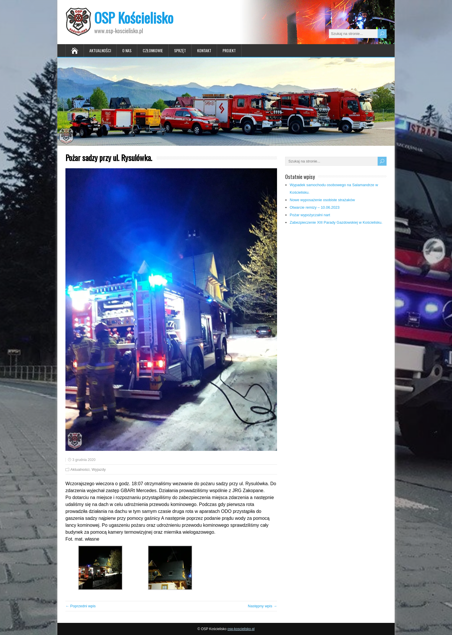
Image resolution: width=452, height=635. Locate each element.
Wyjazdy (99, 469)
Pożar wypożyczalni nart (310, 215)
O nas (126, 50)
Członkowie (153, 50)
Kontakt (204, 50)
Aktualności (100, 50)
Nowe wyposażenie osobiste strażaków (322, 200)
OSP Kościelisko (133, 17)
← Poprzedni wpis (80, 606)
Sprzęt (180, 50)
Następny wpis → (262, 606)
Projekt (229, 50)
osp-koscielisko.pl (241, 629)
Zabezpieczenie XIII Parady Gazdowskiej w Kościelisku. (336, 222)
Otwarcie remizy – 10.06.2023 (315, 207)
